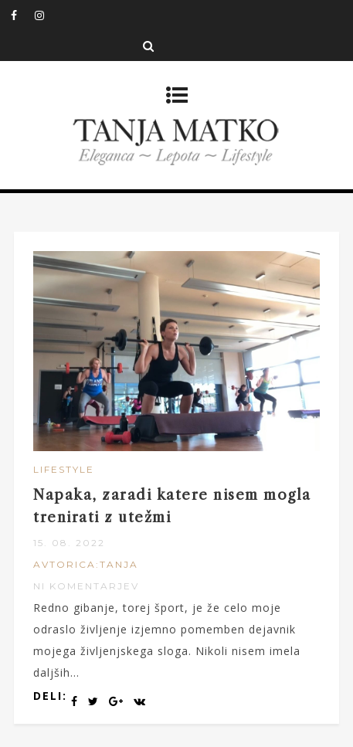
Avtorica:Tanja (85, 564)
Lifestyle (63, 469)
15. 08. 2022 (69, 542)
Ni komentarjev (86, 586)
